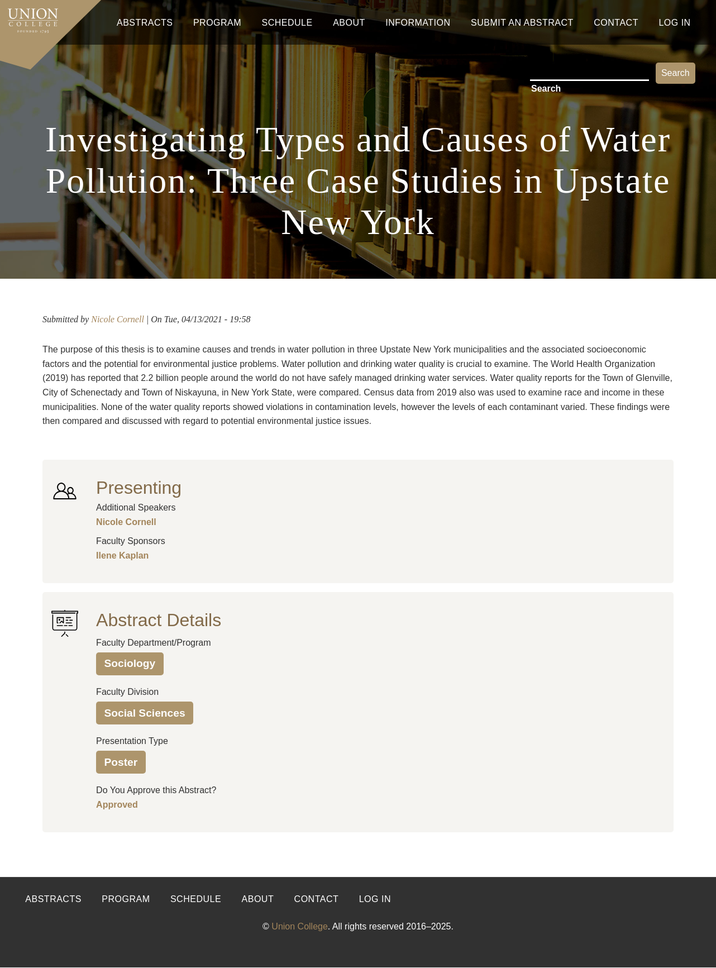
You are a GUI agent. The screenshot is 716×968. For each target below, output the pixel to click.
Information (417, 22)
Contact (616, 22)
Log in (375, 899)
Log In (674, 22)
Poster (121, 762)
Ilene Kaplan (122, 555)
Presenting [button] (139, 488)
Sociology (130, 663)
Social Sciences (144, 713)
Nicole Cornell (117, 319)
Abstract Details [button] (158, 620)
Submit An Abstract (522, 22)
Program (217, 22)
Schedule (287, 22)
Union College (299, 926)
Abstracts (145, 22)
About (349, 22)
